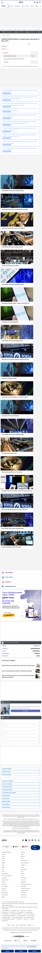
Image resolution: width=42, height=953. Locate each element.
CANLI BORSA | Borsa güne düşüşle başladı (12, 247)
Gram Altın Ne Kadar (21, 784)
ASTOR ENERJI (4, 648)
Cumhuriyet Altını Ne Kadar (21, 792)
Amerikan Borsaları (37, 29)
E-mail (22, 867)
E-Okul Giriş (23, 886)
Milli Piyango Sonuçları (26, 884)
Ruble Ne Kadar (21, 807)
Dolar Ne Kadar (21, 795)
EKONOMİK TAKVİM (9, 586)
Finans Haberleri (5, 910)
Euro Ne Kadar (21, 798)
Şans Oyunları (24, 869)
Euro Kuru (4, 890)
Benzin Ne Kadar (21, 771)
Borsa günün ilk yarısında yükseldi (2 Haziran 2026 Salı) (15, 359)
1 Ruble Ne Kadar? (6, 917)
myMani (22, 873)
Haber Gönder (34, 847)
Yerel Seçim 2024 (15, 910)
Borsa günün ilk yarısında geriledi (10, 322)
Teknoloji (23, 852)
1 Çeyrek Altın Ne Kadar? (16, 913)
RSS (33, 925)
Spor (3, 869)
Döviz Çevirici (7, 717)
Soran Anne (23, 880)
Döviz (23, 6)
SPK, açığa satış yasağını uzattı (9, 453)
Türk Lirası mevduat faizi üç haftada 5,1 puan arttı (13, 902)
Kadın (3, 860)
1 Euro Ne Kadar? (31, 915)
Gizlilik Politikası (22, 925)
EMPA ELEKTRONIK (5, 653)
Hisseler (30, 29)
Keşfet (3, 897)
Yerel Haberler (5, 873)
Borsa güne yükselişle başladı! (9, 378)
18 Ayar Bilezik (29, 912)
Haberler (4, 854)
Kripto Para (4, 884)
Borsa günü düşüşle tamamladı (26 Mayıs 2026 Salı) (14, 509)
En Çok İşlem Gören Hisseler (8, 919)
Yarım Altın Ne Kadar (21, 789)
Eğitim (3, 867)
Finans (3, 856)
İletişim (8, 925)
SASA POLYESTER (5, 655)
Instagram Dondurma (25, 888)
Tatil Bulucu (23, 882)
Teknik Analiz (10, 29)
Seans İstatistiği (17, 29)
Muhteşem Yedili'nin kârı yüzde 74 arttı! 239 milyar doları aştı (17, 490)
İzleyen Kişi (36, 645)
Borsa (11, 6)
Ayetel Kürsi (23, 894)
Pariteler (32, 919)
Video (3, 871)
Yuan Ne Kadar (21, 804)
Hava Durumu (5, 894)
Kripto (36, 6)
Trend (3, 865)
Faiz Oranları (5, 920)
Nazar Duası (23, 897)
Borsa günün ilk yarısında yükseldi (10, 415)
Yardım (12, 925)
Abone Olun (25, 710)
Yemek (3, 858)
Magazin (3, 862)
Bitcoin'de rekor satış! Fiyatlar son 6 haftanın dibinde (15, 397)
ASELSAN (3, 651)
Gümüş (32, 6)
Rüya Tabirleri (5, 892)
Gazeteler (23, 865)
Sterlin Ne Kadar (21, 801)
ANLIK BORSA (7, 572)
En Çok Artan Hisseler (29, 917)
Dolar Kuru (4, 888)
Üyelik (17, 925)
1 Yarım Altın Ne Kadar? (29, 913)
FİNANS (3, 6)
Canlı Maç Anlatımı (25, 862)
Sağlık (22, 854)
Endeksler (24, 29)
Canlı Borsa (3, 29)
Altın (27, 6)
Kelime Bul (23, 877)
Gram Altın (23, 910)
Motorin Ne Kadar (21, 774)
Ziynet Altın (12, 912)
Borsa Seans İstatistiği (6, 875)
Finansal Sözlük (5, 880)
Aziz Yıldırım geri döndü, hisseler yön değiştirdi (13, 228)
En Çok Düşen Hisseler (17, 917)
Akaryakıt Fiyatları (21, 768)
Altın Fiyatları (5, 886)
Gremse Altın (5, 912)
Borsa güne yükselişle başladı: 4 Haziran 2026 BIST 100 (15, 303)
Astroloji (23, 856)
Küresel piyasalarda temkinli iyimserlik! (11, 547)
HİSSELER (6, 582)
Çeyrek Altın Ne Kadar (21, 781)
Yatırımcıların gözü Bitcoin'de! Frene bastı (12, 472)
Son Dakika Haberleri (6, 852)
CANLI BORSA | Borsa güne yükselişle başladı (13, 190)
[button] (1, 2)
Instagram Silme (24, 890)
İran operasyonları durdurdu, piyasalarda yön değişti (15, 209)
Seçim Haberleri (24, 860)
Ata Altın (30, 910)
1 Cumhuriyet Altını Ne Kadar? (8, 915)
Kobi (22, 871)
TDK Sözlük (23, 892)
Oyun (22, 875)
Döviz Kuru (26, 919)
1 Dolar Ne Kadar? (21, 915)
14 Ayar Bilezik (20, 912)
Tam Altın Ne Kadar (21, 786)
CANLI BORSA (7, 577)
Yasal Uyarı (29, 925)
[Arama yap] (35, 2)
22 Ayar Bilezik (5, 913)
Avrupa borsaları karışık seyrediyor (10, 265)
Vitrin (22, 858)
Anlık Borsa (17, 6)
